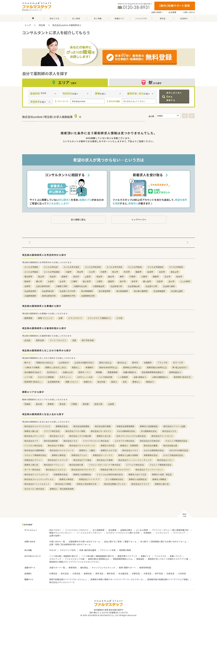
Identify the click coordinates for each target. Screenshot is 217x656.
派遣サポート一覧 (57, 567)
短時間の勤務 (125, 550)
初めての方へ (55, 530)
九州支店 (182, 573)
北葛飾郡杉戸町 (68, 295)
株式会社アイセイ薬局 (75, 431)
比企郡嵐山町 (134, 286)
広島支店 (170, 573)
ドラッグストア (75, 318)
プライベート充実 (108, 550)
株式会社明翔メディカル (115, 483)
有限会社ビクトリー (33, 460)
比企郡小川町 (151, 286)
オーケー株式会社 (32, 469)
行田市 (103, 271)
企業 (60, 318)
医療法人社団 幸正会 (162, 474)
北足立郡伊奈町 (43, 286)
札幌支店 (53, 573)
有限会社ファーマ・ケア (89, 479)
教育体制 (73, 567)
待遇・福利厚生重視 (87, 550)
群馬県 (51, 404)
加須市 (150, 271)
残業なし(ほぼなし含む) (55, 367)
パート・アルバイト (58, 340)
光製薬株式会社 (60, 474)
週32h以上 (121, 362)
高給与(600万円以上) (108, 367)
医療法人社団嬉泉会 (82, 474)
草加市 (99, 276)
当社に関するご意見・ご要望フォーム (120, 541)
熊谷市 (80, 271)
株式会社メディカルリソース (62, 582)
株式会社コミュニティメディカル (39, 479)
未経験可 (148, 362)
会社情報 (112, 530)
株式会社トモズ (70, 440)
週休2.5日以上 (105, 362)
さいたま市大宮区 (71, 267)
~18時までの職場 (31, 367)
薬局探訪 (140, 558)
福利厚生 (84, 567)
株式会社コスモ (169, 431)
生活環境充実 (54, 381)
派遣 (74, 340)
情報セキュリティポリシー (61, 532)
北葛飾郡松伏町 (88, 295)
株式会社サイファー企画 (174, 426)
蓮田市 (111, 281)
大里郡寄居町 (30, 295)
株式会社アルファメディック (82, 445)
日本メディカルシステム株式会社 (131, 436)
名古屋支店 (123, 573)
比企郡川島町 (169, 286)
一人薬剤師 (123, 377)
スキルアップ (55, 558)
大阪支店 (147, 573)
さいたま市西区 (31, 267)
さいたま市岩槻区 (52, 271)
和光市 (179, 276)
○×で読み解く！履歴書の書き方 (63, 556)
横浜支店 (111, 573)
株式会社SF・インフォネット (36, 483)
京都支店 (136, 573)
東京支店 (99, 573)
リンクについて (162, 532)
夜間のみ (88, 381)
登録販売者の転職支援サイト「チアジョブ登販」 (168, 579)
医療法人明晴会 (159, 479)
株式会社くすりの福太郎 (80, 436)
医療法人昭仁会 (162, 483)
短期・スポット (71, 381)
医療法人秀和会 (66, 479)
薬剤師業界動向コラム (123, 558)
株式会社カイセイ (130, 450)
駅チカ (27, 362)
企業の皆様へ (157, 12)
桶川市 (39, 281)
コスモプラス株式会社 (124, 440)
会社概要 (172, 12)
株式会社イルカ (57, 436)
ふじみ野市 (185, 281)
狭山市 (41, 276)
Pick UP (52, 550)
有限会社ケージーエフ (103, 455)
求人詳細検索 (98, 530)
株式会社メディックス (34, 436)
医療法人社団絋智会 (149, 426)
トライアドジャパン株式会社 (96, 440)
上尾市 (88, 276)
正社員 (27, 340)
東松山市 (174, 271)
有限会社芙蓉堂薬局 (125, 426)
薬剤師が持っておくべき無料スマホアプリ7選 (168, 558)
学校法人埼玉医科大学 (87, 483)
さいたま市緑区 (31, 271)
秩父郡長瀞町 (122, 291)
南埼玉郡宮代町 (49, 295)
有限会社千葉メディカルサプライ (115, 469)
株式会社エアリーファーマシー (149, 469)
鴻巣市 (64, 276)
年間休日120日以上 (44, 362)
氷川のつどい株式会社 (34, 488)
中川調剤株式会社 (148, 431)
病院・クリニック (45, 318)
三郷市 (99, 281)
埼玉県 (42, 25)
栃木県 (39, 404)
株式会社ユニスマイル (56, 469)
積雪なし (136, 381)
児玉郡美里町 (159, 291)
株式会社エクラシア (140, 483)
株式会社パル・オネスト (101, 431)
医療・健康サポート (127, 567)
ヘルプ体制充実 (105, 377)
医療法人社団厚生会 (138, 479)
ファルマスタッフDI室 (74, 558)
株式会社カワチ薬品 (82, 460)
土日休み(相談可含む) (83, 362)
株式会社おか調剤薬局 (34, 450)
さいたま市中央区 (114, 267)
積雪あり (150, 381)
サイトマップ (179, 532)
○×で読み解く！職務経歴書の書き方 (97, 556)
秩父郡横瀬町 (87, 291)
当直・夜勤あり (140, 377)
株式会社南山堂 (170, 445)
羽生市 (53, 276)
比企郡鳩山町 (48, 291)
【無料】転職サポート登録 (174, 5)
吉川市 (171, 281)
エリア (64, 82)
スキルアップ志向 (68, 550)
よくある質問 (142, 530)
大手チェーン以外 (85, 377)
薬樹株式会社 (62, 426)
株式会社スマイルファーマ (62, 450)
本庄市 (162, 271)
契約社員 (40, 340)
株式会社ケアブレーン (54, 464)
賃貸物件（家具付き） (182, 377)
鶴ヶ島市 (147, 281)
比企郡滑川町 (116, 286)
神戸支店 (159, 573)
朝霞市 (156, 276)
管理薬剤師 (113, 372)
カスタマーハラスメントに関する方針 (123, 532)
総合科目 (101, 381)
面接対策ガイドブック (127, 556)
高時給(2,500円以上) (132, 367)
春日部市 (28, 276)
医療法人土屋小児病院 (128, 455)
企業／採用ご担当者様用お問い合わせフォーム (70, 544)
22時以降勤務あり (160, 377)
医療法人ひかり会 (109, 450)
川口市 (92, 271)
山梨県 (111, 404)
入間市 (144, 276)
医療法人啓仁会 (31, 464)
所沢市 (127, 271)
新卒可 (135, 362)
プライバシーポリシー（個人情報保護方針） (170, 530)
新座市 (27, 281)
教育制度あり (175, 372)
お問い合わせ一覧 (57, 541)
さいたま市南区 (176, 267)
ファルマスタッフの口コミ (77, 530)
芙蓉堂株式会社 (151, 455)
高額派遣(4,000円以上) (157, 367)
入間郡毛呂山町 (80, 286)
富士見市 (87, 281)
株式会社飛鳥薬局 (81, 426)
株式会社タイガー (165, 460)
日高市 (160, 281)
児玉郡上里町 (177, 291)
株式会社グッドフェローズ (36, 474)
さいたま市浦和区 (155, 267)
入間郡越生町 (99, 286)
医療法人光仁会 (104, 436)
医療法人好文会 (107, 445)
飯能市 (138, 271)
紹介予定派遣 (88, 340)
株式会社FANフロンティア (83, 469)
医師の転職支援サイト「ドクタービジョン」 (68, 579)
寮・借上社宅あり (179, 367)
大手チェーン (65, 377)
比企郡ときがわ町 (67, 291)
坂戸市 (123, 281)
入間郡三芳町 (61, 286)
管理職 (99, 372)
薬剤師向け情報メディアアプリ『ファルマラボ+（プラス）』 (74, 561)
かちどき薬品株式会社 (173, 455)
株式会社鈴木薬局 (103, 426)
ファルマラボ (160, 556)
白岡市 (27, 286)
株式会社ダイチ (31, 440)
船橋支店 (88, 573)
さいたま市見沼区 (93, 267)
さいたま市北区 (51, 267)
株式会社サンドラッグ (58, 460)
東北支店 (65, 573)
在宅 (125, 381)
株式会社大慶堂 (151, 445)
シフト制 (28, 377)
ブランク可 (162, 362)
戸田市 (132, 276)
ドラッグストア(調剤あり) (99, 318)
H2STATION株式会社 (178, 450)
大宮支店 (76, 573)
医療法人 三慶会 (87, 450)
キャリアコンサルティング (103, 567)
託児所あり (52, 372)
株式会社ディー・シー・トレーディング (134, 460)
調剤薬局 (28, 318)
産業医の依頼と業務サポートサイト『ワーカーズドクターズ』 (117, 579)
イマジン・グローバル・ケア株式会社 (104, 464)
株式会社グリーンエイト (162, 436)
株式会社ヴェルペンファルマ (37, 426)
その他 (119, 318)
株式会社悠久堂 (76, 464)
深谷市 (76, 276)
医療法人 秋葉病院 (129, 445)
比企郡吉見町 (30, 291)
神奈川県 (98, 404)
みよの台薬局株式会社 (154, 450)
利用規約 (147, 532)
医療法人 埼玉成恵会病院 (62, 488)
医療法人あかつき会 (137, 474)
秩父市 (115, 271)
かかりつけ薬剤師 (46, 377)
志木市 (167, 276)
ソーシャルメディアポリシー (89, 532)
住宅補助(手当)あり (32, 372)
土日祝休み (64, 362)
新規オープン (84, 372)
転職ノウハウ (176, 556)
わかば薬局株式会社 (126, 431)
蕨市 (122, 276)
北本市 (62, 281)
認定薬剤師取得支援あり (152, 372)
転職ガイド (146, 556)
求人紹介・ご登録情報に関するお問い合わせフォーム (163, 541)
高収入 (114, 381)
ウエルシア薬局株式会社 (176, 440)
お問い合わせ (189, 12)
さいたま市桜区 (135, 267)
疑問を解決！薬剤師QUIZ (98, 558)
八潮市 (74, 281)
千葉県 (74, 404)
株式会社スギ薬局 (56, 445)
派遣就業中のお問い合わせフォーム (84, 541)
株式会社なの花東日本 (150, 440)
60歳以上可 (68, 372)
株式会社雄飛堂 (51, 440)
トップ (28, 25)
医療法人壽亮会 (59, 455)
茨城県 (27, 404)
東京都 (86, 404)
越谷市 (111, 276)
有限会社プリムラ (79, 455)
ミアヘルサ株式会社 (135, 464)
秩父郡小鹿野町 (141, 291)
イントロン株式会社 (33, 445)
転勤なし (76, 367)
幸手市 (134, 281)
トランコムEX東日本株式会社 (110, 474)
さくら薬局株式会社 (114, 479)
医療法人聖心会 (31, 431)
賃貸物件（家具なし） (33, 381)
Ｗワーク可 (178, 362)
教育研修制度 (145, 567)
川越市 (68, 271)
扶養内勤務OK (129, 372)
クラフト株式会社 (52, 431)
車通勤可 (89, 367)
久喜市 (51, 281)
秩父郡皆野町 (105, 291)
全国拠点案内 (126, 530)
